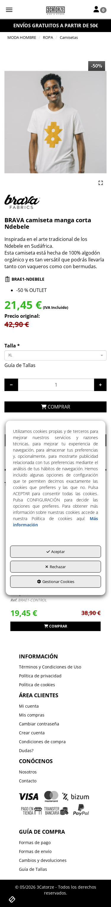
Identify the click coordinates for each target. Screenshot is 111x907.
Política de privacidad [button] (40, 676)
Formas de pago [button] (35, 842)
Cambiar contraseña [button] (39, 724)
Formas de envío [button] (35, 851)
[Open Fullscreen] (101, 183)
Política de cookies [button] (37, 684)
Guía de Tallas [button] (20, 365)
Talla (12, 345)
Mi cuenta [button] (29, 706)
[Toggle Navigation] (100, 10)
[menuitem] (55, 667)
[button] (55, 10)
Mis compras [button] (31, 715)
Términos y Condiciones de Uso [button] (50, 667)
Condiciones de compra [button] (42, 741)
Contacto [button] (27, 781)
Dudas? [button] (26, 750)
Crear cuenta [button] (32, 733)
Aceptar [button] (55, 551)
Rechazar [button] (55, 566)
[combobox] (55, 355)
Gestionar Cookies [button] (55, 581)
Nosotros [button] (28, 772)
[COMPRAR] (55, 406)
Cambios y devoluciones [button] (43, 860)
